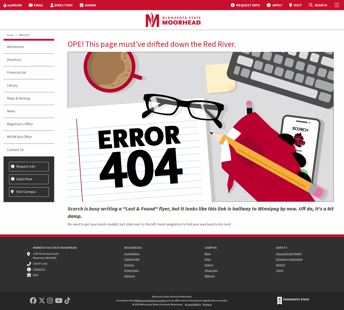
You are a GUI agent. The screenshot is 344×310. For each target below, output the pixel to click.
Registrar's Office (20, 124)
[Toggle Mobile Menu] (337, 5)
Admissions (15, 46)
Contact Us (15, 149)
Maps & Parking (18, 98)
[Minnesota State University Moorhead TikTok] (67, 301)
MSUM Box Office (19, 136)
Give (35, 275)
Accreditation (132, 254)
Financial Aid (16, 72)
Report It (280, 265)
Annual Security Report (288, 254)
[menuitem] (12, 5)
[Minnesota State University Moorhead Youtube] (59, 301)
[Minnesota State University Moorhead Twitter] (42, 301)
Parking (209, 265)
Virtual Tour (211, 270)
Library (12, 85)
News (11, 111)
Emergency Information (289, 259)
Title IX (279, 270)
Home (10, 35)
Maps (208, 254)
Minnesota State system (150, 301)
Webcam (210, 276)
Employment (131, 270)
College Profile (132, 259)
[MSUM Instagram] (50, 301)
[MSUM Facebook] (33, 301)
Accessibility (193, 304)
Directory (14, 59)
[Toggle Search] (318, 5)
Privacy (207, 304)
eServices (129, 276)
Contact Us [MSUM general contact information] (39, 269)
